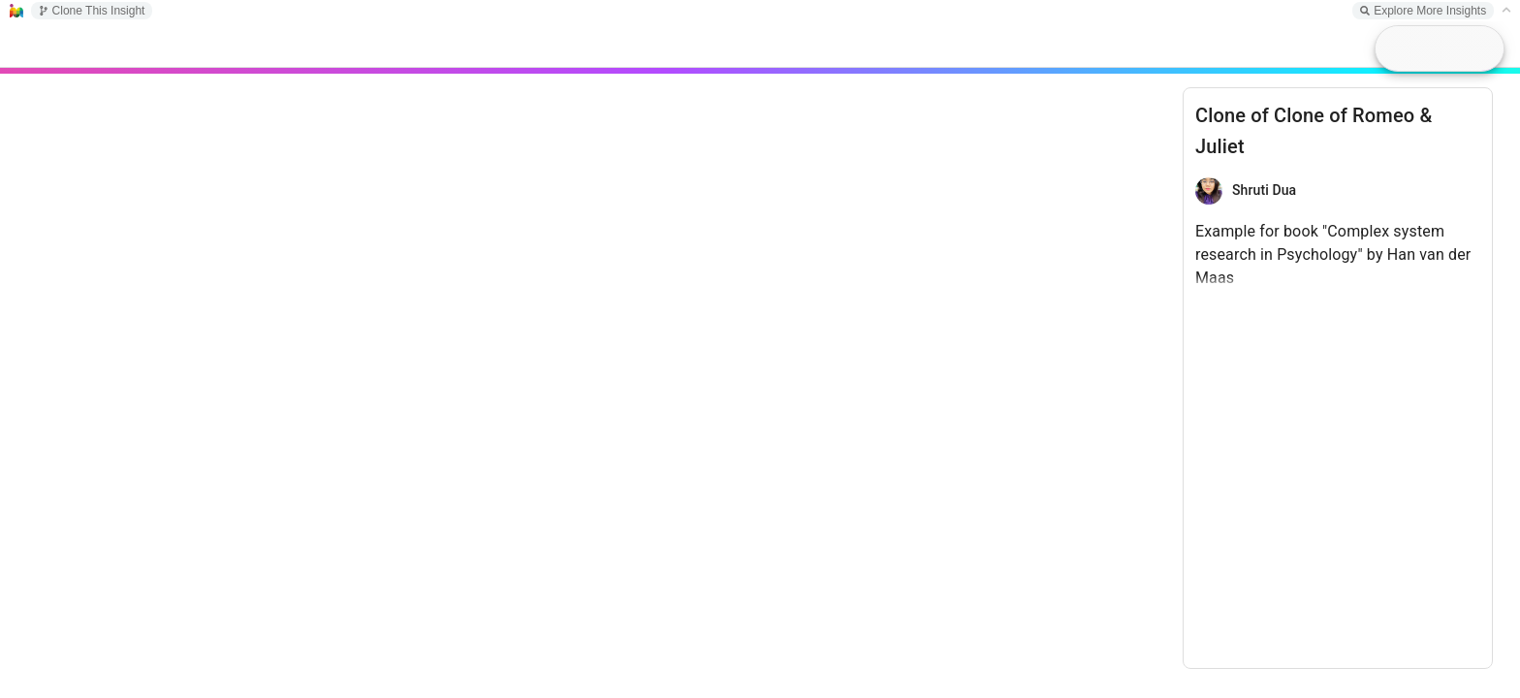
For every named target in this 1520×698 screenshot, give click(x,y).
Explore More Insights (1423, 10)
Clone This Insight (92, 10)
